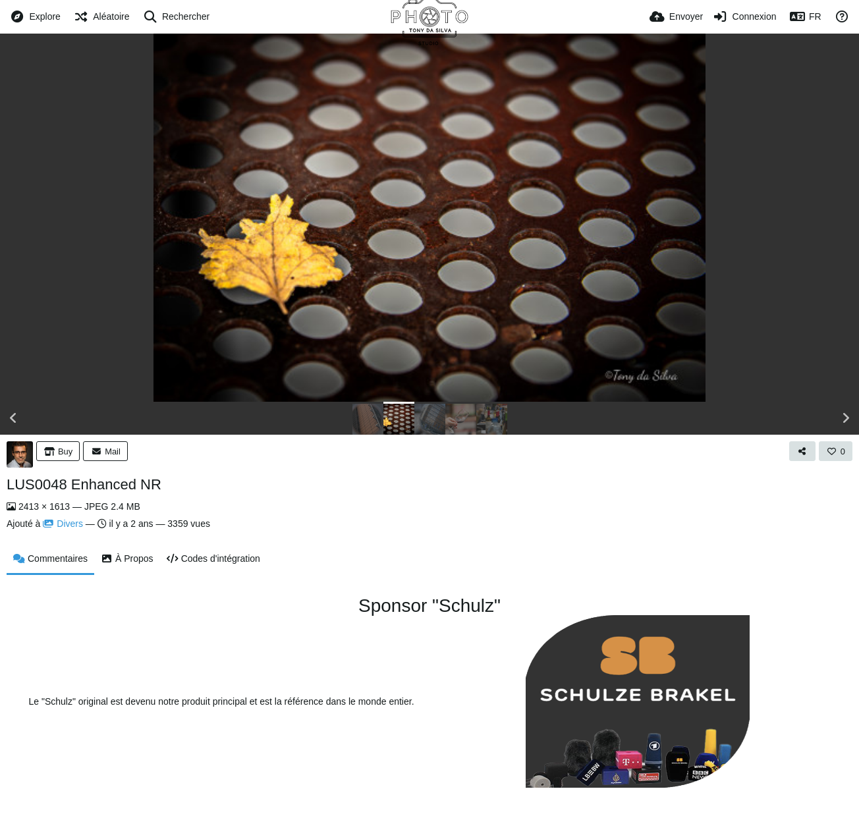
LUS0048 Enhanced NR (84, 484)
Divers (63, 523)
